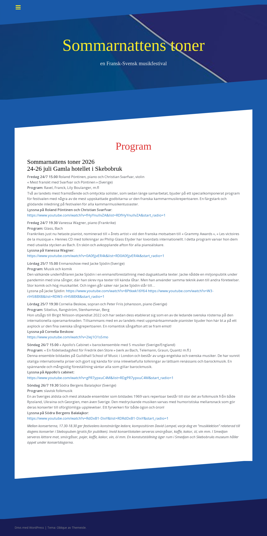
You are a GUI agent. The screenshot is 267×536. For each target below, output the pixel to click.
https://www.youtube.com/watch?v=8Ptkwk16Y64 (106, 290)
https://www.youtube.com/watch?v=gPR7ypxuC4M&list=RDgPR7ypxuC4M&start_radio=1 (100, 377)
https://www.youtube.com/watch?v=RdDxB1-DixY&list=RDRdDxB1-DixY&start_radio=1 (98, 418)
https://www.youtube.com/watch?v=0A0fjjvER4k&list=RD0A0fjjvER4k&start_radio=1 (95, 255)
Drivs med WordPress (29, 528)
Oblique (62, 528)
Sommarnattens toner (133, 45)
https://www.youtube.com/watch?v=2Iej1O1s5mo (67, 337)
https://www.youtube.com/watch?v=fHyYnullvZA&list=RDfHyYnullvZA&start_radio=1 (96, 215)
